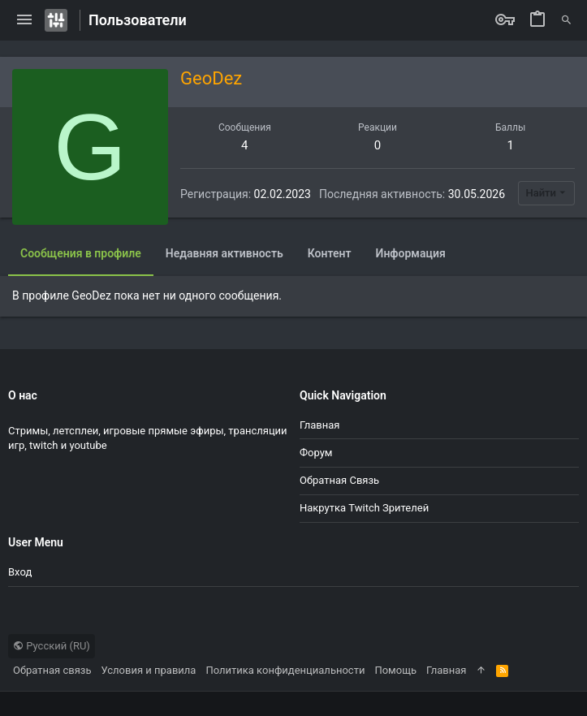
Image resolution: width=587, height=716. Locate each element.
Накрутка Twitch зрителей (364, 508)
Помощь (395, 670)
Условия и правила (148, 670)
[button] (24, 20)
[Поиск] (566, 20)
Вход (20, 572)
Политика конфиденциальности (285, 670)
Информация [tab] (411, 253)
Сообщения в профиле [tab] (80, 253)
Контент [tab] (330, 253)
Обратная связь (339, 480)
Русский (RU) (51, 646)
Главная (319, 425)
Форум (316, 452)
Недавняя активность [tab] (224, 253)
